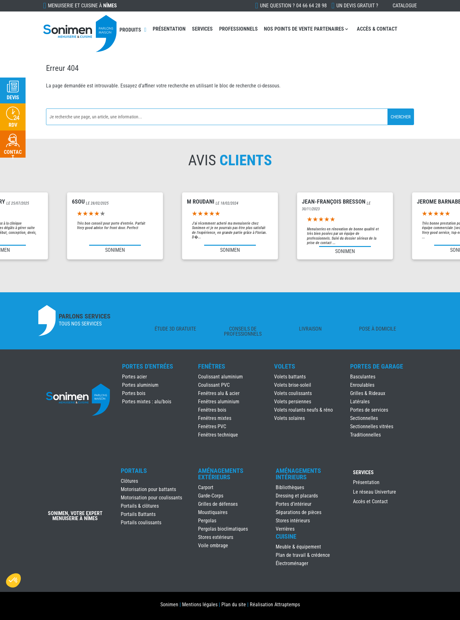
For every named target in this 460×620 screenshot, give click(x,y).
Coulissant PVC (214, 385)
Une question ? (293, 6)
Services (202, 29)
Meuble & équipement (298, 547)
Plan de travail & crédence (303, 555)
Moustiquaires (212, 512)
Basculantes (362, 377)
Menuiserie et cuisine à (82, 6)
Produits (130, 30)
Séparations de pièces (298, 512)
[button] (13, 580)
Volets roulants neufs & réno (303, 410)
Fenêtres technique (218, 435)
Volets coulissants (293, 393)
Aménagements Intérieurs (298, 474)
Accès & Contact (377, 29)
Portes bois (133, 393)
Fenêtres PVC (212, 426)
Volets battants (290, 377)
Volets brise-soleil (292, 385)
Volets (284, 366)
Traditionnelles (365, 435)
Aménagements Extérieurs (220, 474)
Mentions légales (200, 604)
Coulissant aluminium (220, 377)
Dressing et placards (297, 496)
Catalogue (405, 6)
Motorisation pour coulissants (151, 498)
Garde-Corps (210, 496)
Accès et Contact (370, 501)
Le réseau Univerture (374, 492)
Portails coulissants (141, 522)
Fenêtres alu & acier (219, 393)
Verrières (285, 529)
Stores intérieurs (293, 521)
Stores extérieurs (215, 537)
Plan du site (233, 604)
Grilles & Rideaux (367, 393)
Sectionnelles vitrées (371, 426)
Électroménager (292, 563)
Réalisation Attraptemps (275, 604)
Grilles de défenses (218, 504)
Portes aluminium (140, 385)
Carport (205, 487)
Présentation (169, 29)
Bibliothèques (290, 487)
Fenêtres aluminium (218, 402)
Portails (134, 470)
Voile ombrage (213, 545)
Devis (13, 97)
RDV (13, 125)
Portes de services (369, 410)
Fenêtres (211, 366)
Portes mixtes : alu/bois (146, 402)
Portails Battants (138, 514)
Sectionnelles (364, 418)
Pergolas (207, 521)
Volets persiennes (292, 402)
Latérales (360, 402)
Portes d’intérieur (293, 504)
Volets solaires (289, 418)
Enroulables (362, 385)
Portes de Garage (376, 366)
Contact (13, 154)
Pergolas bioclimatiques (223, 529)
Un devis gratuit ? (357, 6)
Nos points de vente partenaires (304, 29)
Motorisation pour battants (148, 489)
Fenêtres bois (212, 410)
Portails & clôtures (140, 506)
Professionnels (238, 29)
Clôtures (129, 481)
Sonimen (169, 604)
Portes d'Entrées (147, 366)
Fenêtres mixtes (214, 418)
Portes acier (134, 377)
